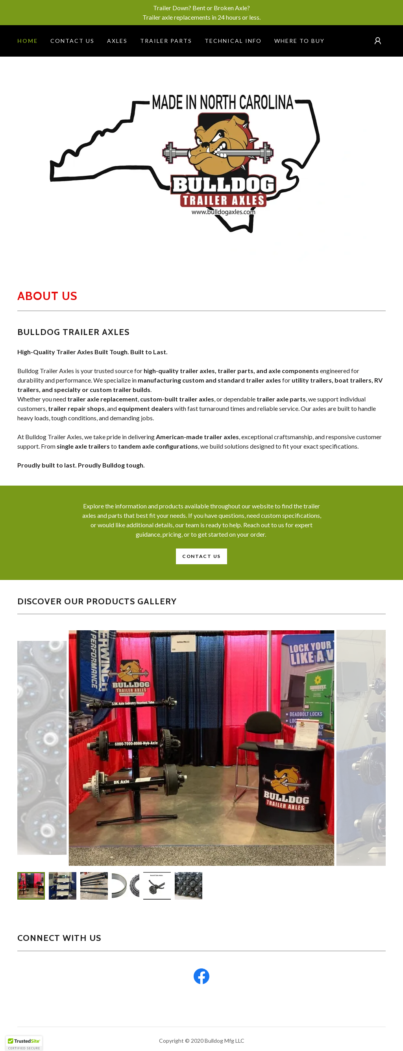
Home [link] (27, 40)
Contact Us (201, 556)
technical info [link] (233, 40)
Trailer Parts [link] (166, 40)
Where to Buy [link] (299, 40)
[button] (378, 41)
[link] (201, 978)
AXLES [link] (117, 40)
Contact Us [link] (72, 40)
